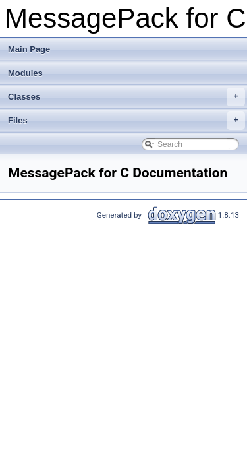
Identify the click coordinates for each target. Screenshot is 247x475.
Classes (126, 97)
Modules (25, 73)
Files (126, 120)
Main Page (29, 49)
